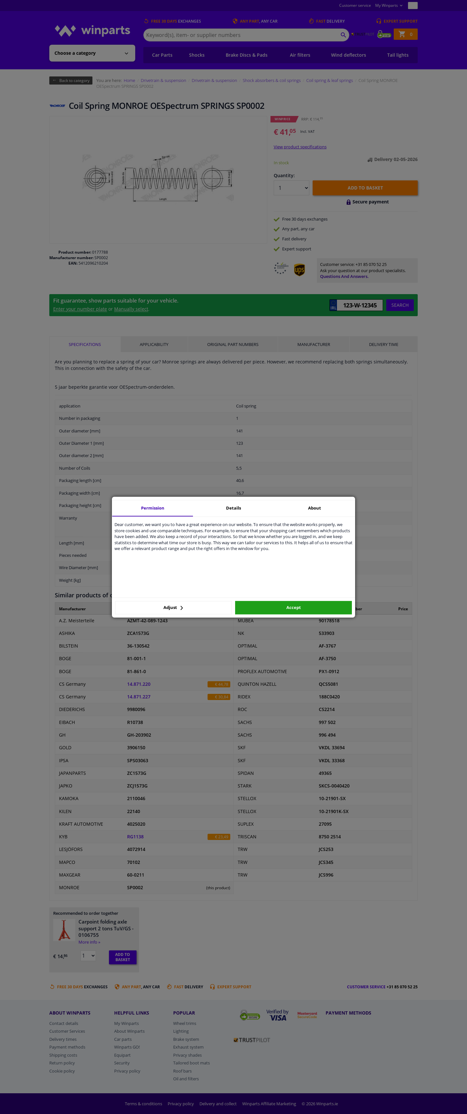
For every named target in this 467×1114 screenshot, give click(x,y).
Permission (152, 508)
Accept (293, 608)
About (314, 508)
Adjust (173, 608)
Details (233, 508)
